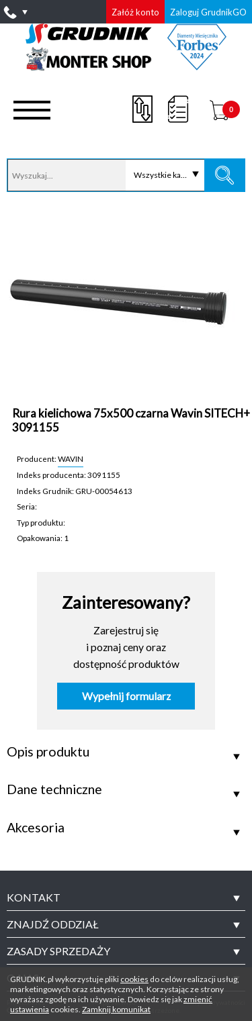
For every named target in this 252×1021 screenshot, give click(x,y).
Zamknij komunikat (116, 1009)
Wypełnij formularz (126, 696)
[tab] (126, 897)
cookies (134, 979)
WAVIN (70, 458)
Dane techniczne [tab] (54, 789)
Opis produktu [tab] (48, 751)
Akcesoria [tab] (36, 827)
